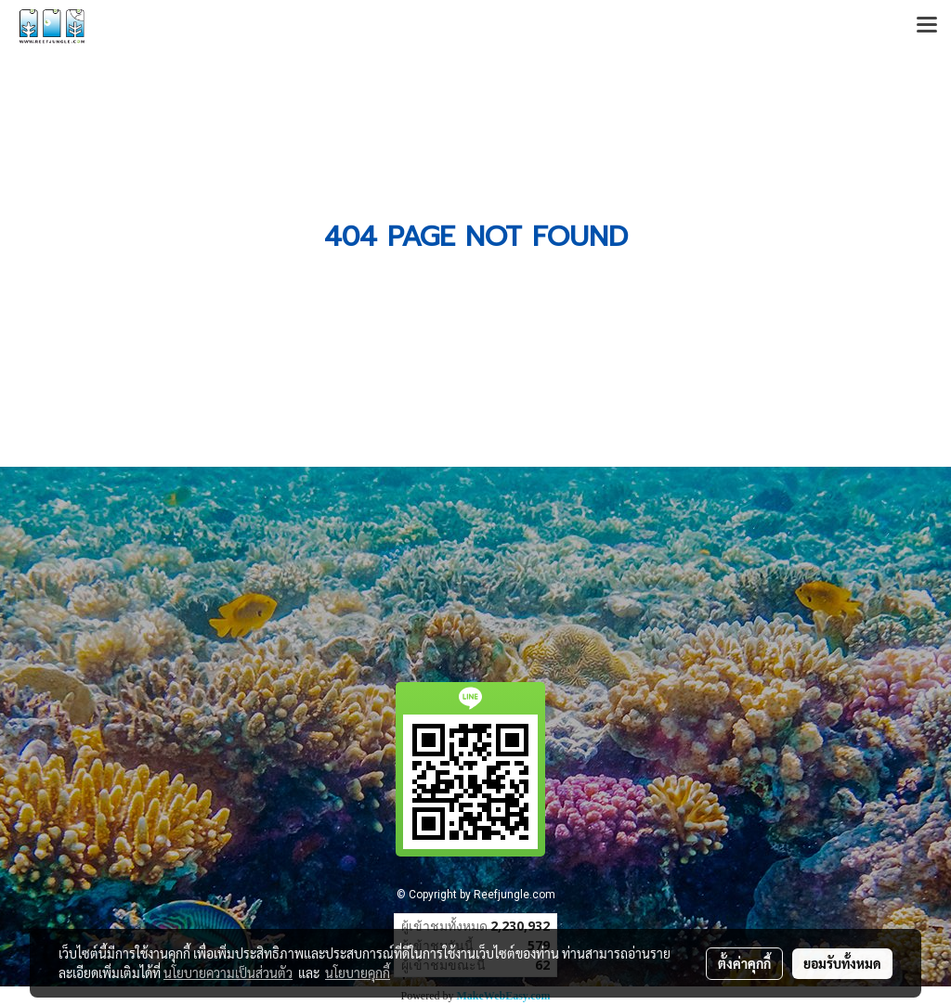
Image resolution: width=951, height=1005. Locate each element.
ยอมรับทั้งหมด (842, 963)
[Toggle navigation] (926, 26)
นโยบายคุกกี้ (357, 972)
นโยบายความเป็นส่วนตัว (228, 972)
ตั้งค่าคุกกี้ (744, 963)
